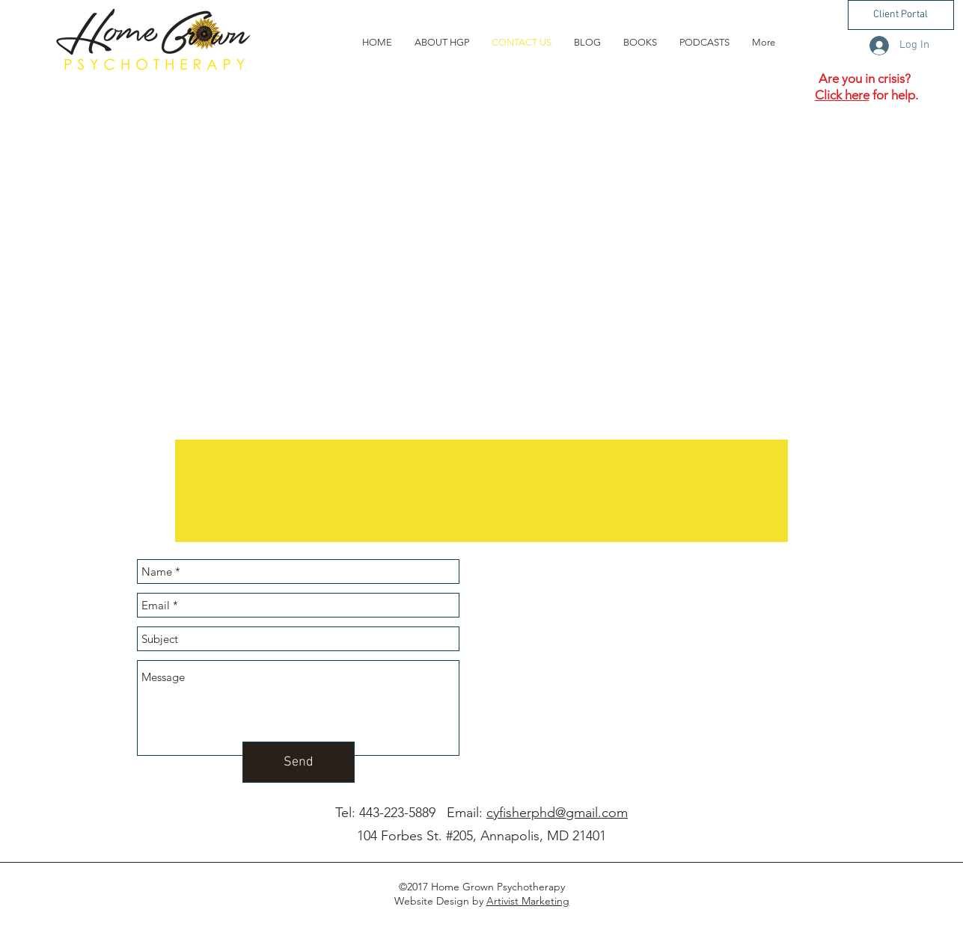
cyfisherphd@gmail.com (557, 812)
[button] (901, 15)
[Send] (298, 762)
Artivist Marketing (527, 901)
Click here (842, 94)
